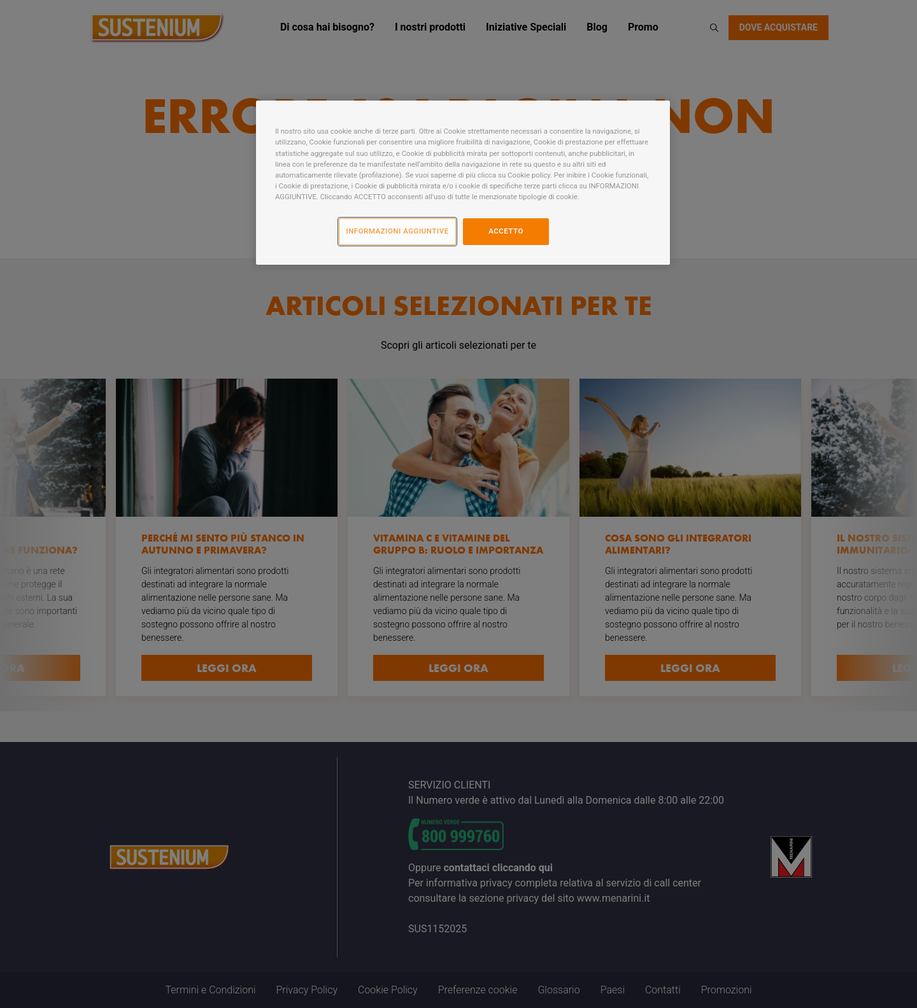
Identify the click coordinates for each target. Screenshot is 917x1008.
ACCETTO (505, 231)
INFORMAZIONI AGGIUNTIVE (397, 231)
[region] (463, 182)
